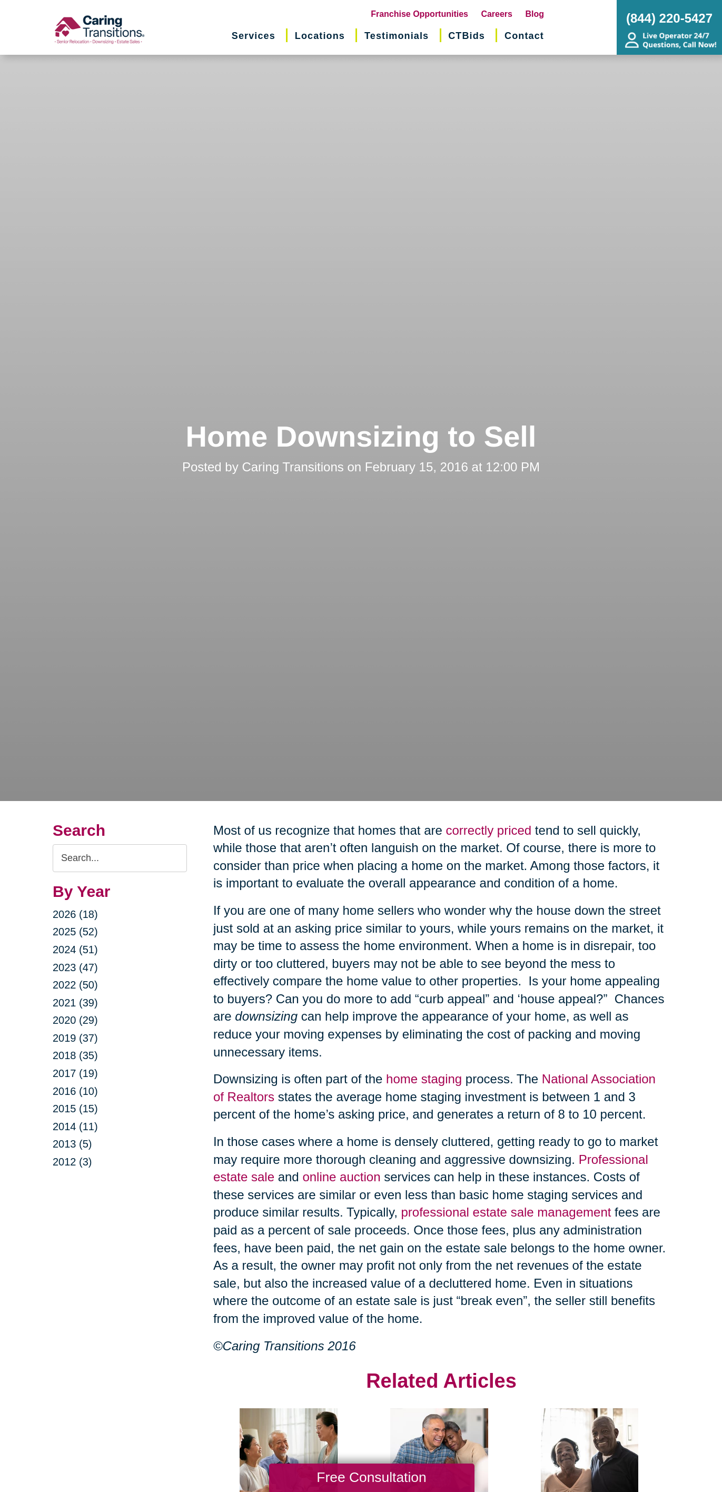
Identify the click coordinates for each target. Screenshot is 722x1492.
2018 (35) (75, 1055)
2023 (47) (75, 967)
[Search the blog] (120, 858)
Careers (496, 13)
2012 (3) (72, 1162)
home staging (424, 1079)
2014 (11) (75, 1126)
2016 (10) (75, 1091)
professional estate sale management (506, 1212)
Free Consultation (371, 1477)
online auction (341, 1177)
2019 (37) (75, 1038)
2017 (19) (75, 1073)
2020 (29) (75, 1020)
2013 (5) (72, 1144)
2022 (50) (75, 985)
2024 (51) (75, 949)
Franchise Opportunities (419, 13)
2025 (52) (75, 931)
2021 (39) (75, 1003)
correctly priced (488, 830)
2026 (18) (75, 914)
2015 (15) (75, 1108)
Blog (534, 13)
